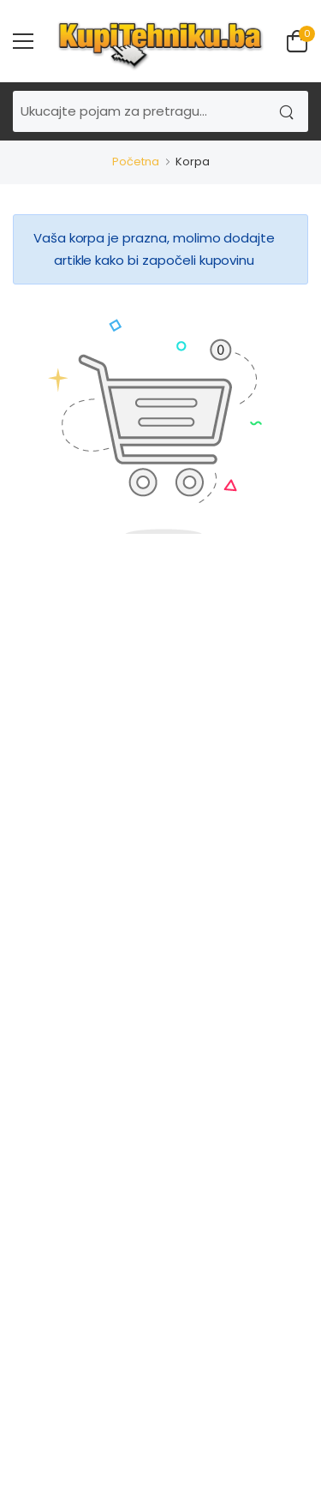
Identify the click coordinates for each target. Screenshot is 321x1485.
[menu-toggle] (23, 41)
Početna (135, 161)
